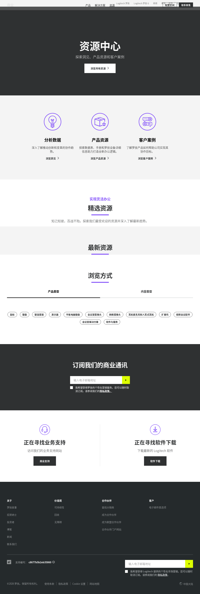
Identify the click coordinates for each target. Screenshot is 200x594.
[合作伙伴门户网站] (111, 529)
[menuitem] (88, 21)
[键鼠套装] (39, 314)
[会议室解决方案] (90, 322)
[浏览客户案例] (147, 158)
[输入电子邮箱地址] (96, 380)
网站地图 (94, 583)
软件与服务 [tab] (71, 11)
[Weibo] (9, 562)
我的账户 (176, 11)
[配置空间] (170, 21)
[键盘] (24, 314)
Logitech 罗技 (123, 3)
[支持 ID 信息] (53, 562)
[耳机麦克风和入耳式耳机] (141, 314)
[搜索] (161, 11)
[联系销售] (186, 21)
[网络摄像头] (115, 314)
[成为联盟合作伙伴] (111, 522)
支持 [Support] (170, 3)
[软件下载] (155, 461)
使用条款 (49, 583)
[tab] (53, 290)
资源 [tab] (87, 11)
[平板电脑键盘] (73, 314)
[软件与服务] (112, 322)
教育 (163, 3)
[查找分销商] (108, 507)
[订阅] (126, 380)
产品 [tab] (54, 11)
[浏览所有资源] (100, 68)
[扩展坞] (165, 314)
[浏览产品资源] (100, 158)
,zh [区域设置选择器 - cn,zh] (184, 3)
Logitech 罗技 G (141, 3)
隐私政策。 (106, 391)
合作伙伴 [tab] (102, 11)
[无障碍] (58, 522)
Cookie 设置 (78, 583)
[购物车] (185, 11)
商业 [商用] (10, 21)
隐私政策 (162, 575)
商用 (155, 3)
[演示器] (55, 314)
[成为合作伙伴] (109, 514)
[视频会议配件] (183, 314)
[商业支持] (44, 461)
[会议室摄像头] (94, 314)
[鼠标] (12, 314)
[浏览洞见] (52, 158)
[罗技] (29, 11)
